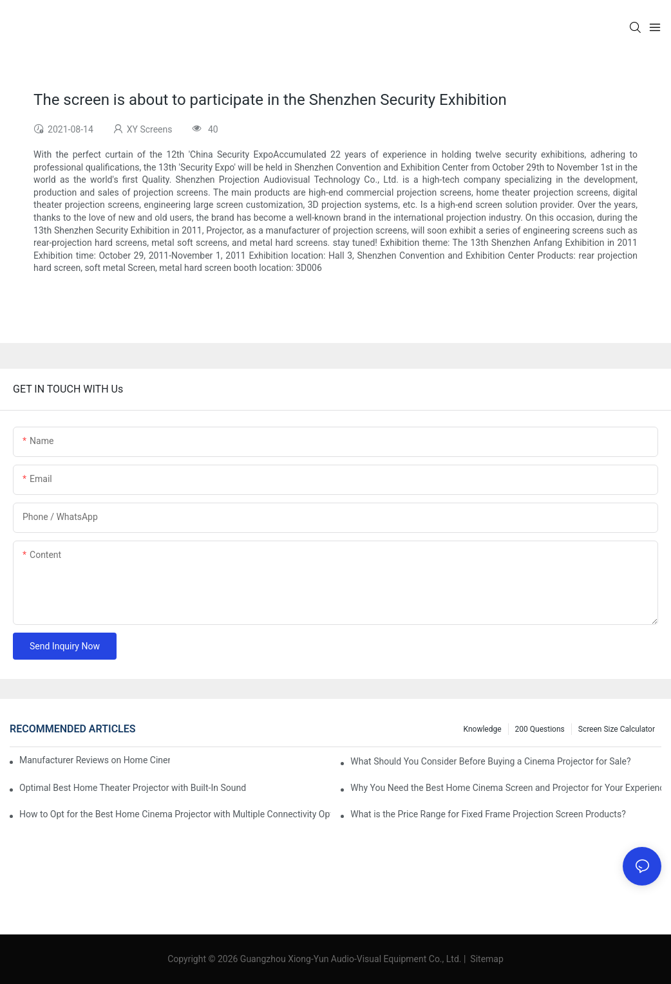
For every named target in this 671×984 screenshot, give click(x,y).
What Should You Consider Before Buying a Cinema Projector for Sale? (490, 761)
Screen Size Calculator (616, 729)
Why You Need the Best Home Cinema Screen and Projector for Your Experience (505, 788)
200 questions (540, 729)
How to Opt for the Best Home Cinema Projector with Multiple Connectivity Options (174, 814)
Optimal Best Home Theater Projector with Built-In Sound (132, 788)
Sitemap (486, 959)
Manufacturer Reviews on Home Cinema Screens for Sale (94, 760)
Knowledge (483, 729)
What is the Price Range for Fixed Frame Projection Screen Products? (487, 814)
